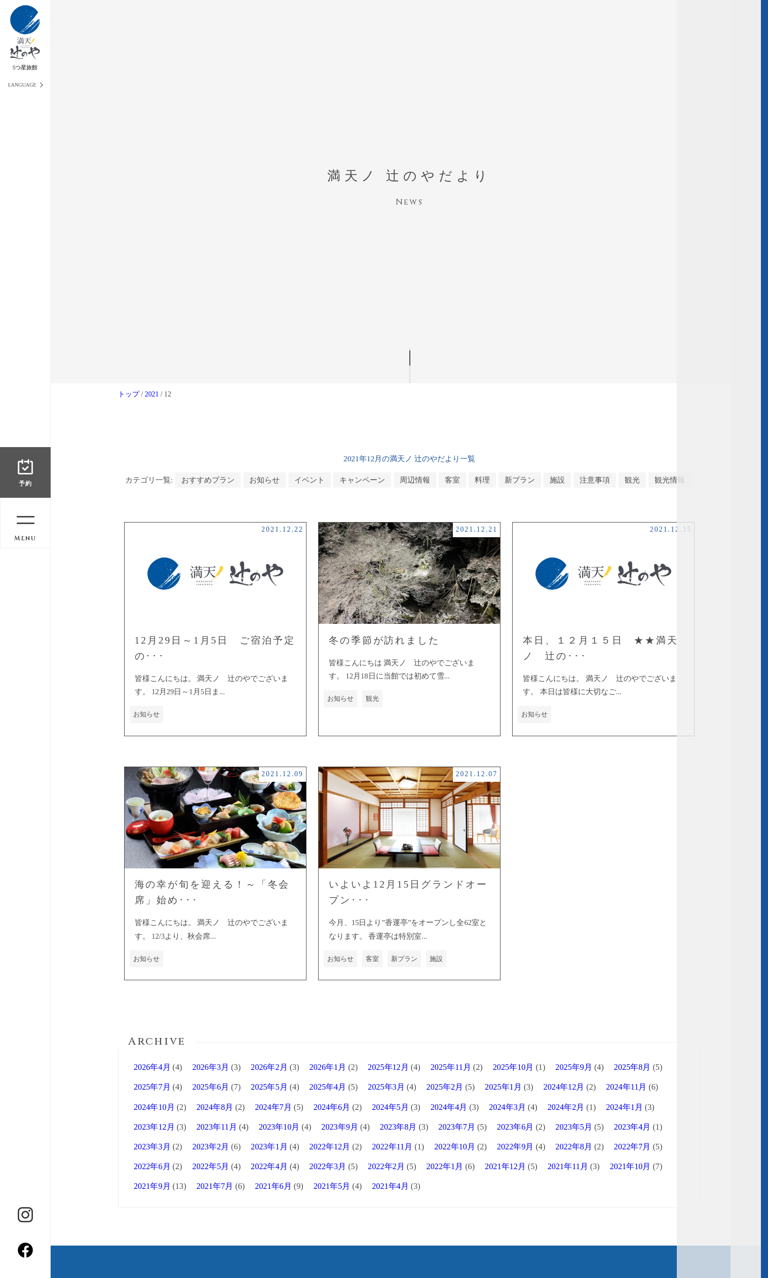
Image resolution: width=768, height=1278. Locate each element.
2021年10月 (630, 1166)
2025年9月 (573, 1067)
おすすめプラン (208, 480)
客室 (452, 480)
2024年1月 (624, 1107)
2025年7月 (152, 1087)
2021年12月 (505, 1166)
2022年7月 (632, 1146)
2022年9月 (515, 1146)
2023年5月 (573, 1127)
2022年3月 (328, 1166)
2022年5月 (211, 1166)
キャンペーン (362, 480)
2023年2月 (211, 1146)
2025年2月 (445, 1087)
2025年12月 (388, 1067)
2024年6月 (332, 1107)
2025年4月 (328, 1087)
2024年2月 (566, 1107)
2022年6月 (152, 1166)
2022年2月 (386, 1166)
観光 (632, 480)
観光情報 (670, 480)
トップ (128, 394)
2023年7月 (456, 1127)
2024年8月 (215, 1107)
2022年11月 (392, 1146)
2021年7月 (215, 1186)
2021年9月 (152, 1186)
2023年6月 (515, 1127)
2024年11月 (626, 1087)
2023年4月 (632, 1127)
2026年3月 (211, 1067)
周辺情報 (415, 480)
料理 (482, 480)
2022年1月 (445, 1166)
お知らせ (264, 480)
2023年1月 (269, 1146)
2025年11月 (451, 1067)
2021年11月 (568, 1166)
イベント (309, 480)
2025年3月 (386, 1087)
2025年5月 (269, 1087)
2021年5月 (332, 1186)
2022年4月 (269, 1166)
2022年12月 (330, 1146)
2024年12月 (564, 1087)
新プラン (520, 480)
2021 (152, 394)
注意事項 (595, 480)
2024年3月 (507, 1107)
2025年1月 (503, 1087)
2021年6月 (273, 1186)
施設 (557, 480)
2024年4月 (449, 1107)
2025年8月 (632, 1067)
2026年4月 (152, 1067)
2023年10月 (279, 1127)
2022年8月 (573, 1146)
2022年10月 (454, 1146)
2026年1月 (328, 1067)
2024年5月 (390, 1107)
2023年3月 (152, 1146)
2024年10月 (154, 1107)
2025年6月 (211, 1087)
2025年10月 (513, 1067)
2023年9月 (339, 1127)
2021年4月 (390, 1186)
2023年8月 (398, 1127)
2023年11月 (217, 1127)
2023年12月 (154, 1127)
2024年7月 (273, 1107)
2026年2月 (269, 1067)
